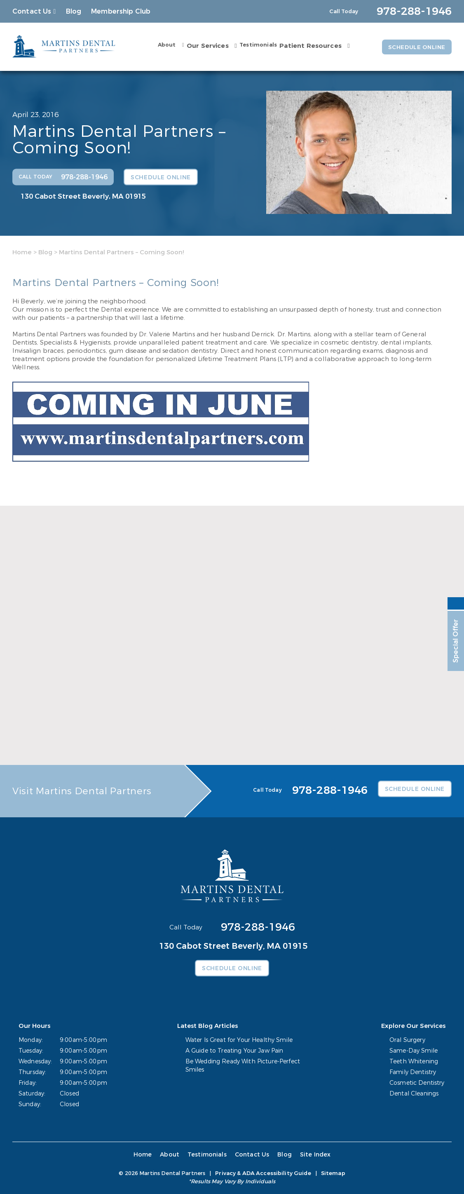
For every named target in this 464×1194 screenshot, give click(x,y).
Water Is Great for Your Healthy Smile (239, 1040)
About (165, 45)
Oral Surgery (407, 1040)
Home (22, 252)
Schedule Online (415, 47)
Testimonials (256, 45)
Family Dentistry (412, 1072)
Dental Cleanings (413, 1094)
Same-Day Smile (413, 1051)
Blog (74, 11)
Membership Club (120, 11)
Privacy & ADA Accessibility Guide (263, 1173)
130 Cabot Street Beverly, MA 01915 (83, 196)
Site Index (314, 1155)
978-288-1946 (258, 927)
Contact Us (32, 11)
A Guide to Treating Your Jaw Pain (234, 1051)
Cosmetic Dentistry (417, 1083)
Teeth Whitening (413, 1061)
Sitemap (333, 1173)
